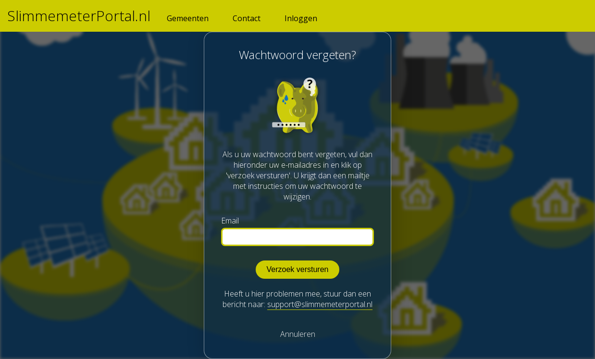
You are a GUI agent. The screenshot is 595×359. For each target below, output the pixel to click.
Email (230, 221)
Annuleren (297, 334)
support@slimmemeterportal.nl (319, 304)
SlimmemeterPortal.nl (78, 16)
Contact (246, 18)
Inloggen (301, 18)
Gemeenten (188, 18)
